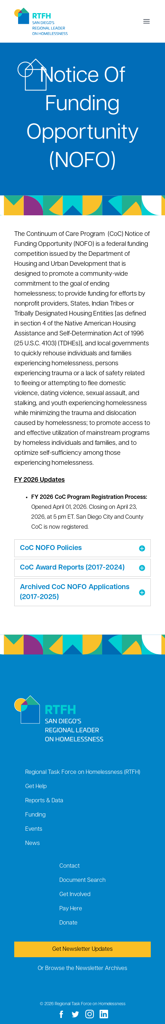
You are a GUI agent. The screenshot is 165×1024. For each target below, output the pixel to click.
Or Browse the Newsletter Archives (82, 968)
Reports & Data (44, 801)
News (32, 843)
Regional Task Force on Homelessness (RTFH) (82, 772)
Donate (68, 923)
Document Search (82, 880)
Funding (35, 815)
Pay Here (70, 909)
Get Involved (74, 895)
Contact (69, 866)
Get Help (36, 786)
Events (33, 829)
